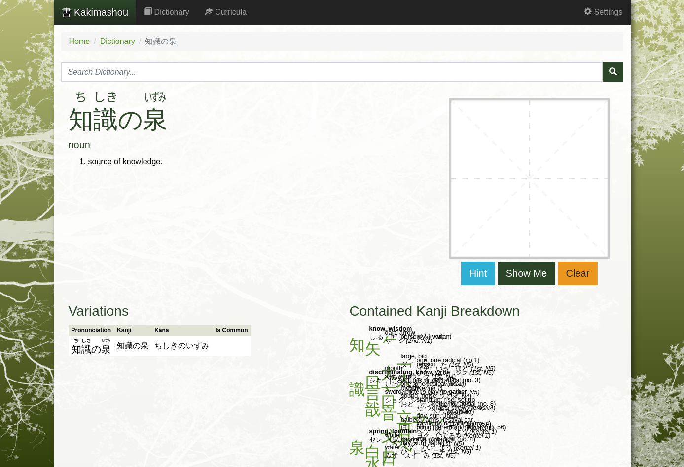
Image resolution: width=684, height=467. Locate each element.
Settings (603, 12)
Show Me (526, 273)
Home (79, 41)
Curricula (226, 12)
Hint (478, 273)
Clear (578, 273)
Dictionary (166, 12)
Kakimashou (95, 12)
